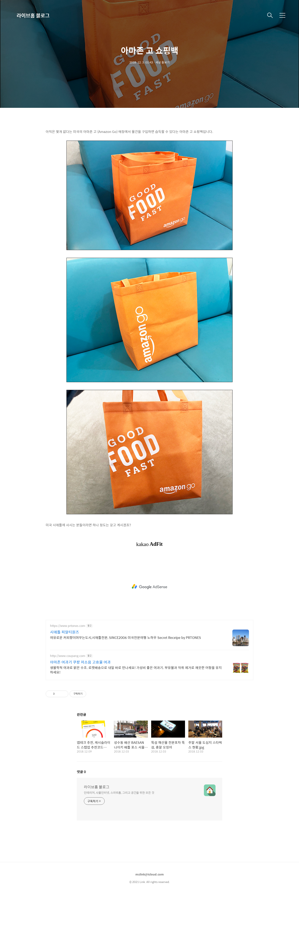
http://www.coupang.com (67, 714)
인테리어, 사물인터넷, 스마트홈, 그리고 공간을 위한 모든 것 (119, 850)
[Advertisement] (149, 153)
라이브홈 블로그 (33, 15)
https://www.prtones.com (67, 684)
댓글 (81, 829)
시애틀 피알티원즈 (64, 690)
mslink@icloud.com (149, 932)
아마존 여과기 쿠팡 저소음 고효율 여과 (80, 720)
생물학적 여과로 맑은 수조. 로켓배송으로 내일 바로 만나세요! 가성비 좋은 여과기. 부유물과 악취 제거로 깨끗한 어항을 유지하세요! (136, 728)
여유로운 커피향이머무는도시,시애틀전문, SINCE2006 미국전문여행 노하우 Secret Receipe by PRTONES (125, 695)
